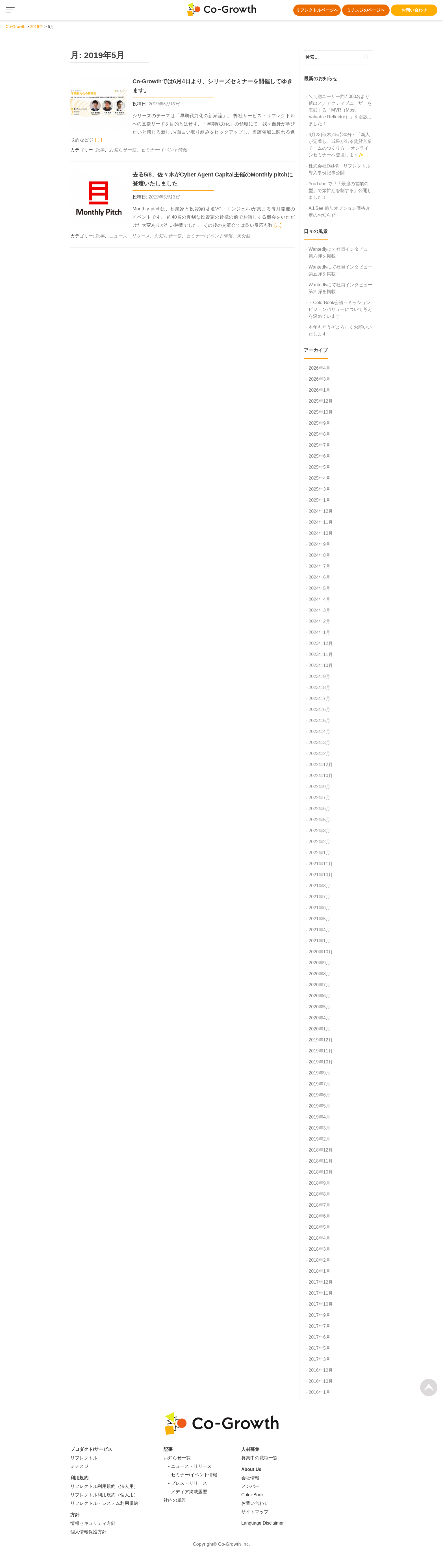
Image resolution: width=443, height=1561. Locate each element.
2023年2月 (319, 753)
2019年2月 (319, 1139)
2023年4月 (319, 731)
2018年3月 (319, 1249)
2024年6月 (319, 577)
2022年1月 (319, 852)
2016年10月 (321, 1381)
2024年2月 (319, 621)
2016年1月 (319, 1392)
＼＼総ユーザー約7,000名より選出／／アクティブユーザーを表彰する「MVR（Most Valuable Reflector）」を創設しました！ (340, 110)
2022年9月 (319, 786)
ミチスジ (79, 1466)
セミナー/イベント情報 (164, 149)
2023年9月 (319, 676)
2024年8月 (319, 555)
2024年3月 (319, 610)
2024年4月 (319, 599)
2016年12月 (321, 1370)
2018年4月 (319, 1238)
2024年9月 (319, 544)
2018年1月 (319, 1271)
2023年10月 (321, 665)
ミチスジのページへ (366, 10)
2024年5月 (319, 588)
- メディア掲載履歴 (185, 1491)
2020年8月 (319, 973)
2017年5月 (319, 1348)
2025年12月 (321, 401)
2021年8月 (319, 885)
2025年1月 (319, 500)
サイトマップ (254, 1511)
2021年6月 (319, 907)
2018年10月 (321, 1172)
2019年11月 (321, 1050)
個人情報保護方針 (88, 1531)
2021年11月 (321, 863)
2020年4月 (319, 1017)
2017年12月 (321, 1282)
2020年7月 (319, 984)
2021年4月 (319, 929)
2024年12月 (321, 511)
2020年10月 (321, 951)
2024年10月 (321, 533)
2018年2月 (319, 1260)
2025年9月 (319, 423)
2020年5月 (319, 1006)
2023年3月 (319, 742)
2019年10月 (321, 1061)
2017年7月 (319, 1326)
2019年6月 (319, 1095)
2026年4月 (319, 368)
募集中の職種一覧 (259, 1457)
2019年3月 (319, 1128)
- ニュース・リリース (188, 1466)
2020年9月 (319, 962)
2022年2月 (319, 841)
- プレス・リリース (185, 1483)
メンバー (250, 1486)
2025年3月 (319, 489)
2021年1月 (319, 940)
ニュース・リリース (129, 236)
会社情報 (250, 1477)
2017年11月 (321, 1293)
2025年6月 (319, 456)
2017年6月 (319, 1337)
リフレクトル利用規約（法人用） (104, 1486)
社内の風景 (175, 1500)
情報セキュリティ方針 (93, 1523)
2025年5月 (319, 467)
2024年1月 (319, 632)
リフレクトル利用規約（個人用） (104, 1494)
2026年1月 (319, 390)
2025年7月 (319, 445)
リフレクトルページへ (317, 10)
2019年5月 (319, 1106)
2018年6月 (319, 1216)
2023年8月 (319, 687)
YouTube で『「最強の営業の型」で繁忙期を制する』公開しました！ (340, 190)
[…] (98, 140)
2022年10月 (321, 775)
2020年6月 (319, 995)
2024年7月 (319, 566)
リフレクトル (83, 1457)
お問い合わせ (414, 10)
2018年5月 (319, 1227)
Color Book (252, 1494)
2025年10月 (321, 412)
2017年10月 (321, 1304)
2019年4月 (319, 1117)
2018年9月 (319, 1183)
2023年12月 (321, 643)
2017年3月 (319, 1359)
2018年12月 (321, 1150)
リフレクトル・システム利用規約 (104, 1503)
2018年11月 (321, 1161)
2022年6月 (319, 808)
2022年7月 (319, 797)
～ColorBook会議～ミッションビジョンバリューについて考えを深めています (340, 309)
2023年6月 (319, 709)
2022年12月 (321, 764)
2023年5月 (319, 720)
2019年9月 (319, 1073)
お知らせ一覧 (122, 149)
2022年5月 (319, 819)
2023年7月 (319, 698)
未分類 (243, 236)
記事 (100, 149)
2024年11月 (321, 522)
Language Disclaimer (262, 1523)
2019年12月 (321, 1039)
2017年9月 (319, 1315)
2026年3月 (319, 379)
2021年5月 (319, 918)
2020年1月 (319, 1028)
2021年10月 (321, 874)
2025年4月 (319, 478)
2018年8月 (319, 1194)
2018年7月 (319, 1205)
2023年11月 (321, 654)
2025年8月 (319, 434)
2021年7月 (319, 896)
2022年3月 (319, 830)
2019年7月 (319, 1084)
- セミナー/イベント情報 (190, 1474)
